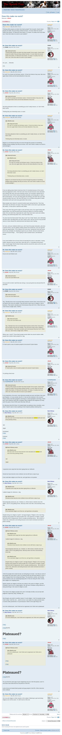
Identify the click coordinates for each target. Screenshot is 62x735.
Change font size (58, 9)
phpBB (26, 732)
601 (54, 40)
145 (54, 393)
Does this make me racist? (12, 16)
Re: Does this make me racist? (12, 45)
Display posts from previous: (19, 714)
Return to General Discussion (9, 720)
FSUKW (6, 47)
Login (58, 12)
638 (54, 426)
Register (53, 12)
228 (54, 58)
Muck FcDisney (8, 412)
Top (58, 42)
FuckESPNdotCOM (9, 381)
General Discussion (20, 9)
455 (54, 39)
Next (58, 714)
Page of (54, 21)
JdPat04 (9, 18)
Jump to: (44, 720)
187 (54, 395)
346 (54, 425)
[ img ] (4, 433)
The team (37, 730)
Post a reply (6, 21)
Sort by (34, 714)
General (12, 9)
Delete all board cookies (45, 730)
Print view (55, 9)
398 (54, 59)
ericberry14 (7, 26)
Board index (7, 9)
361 (54, 105)
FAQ (48, 12)
